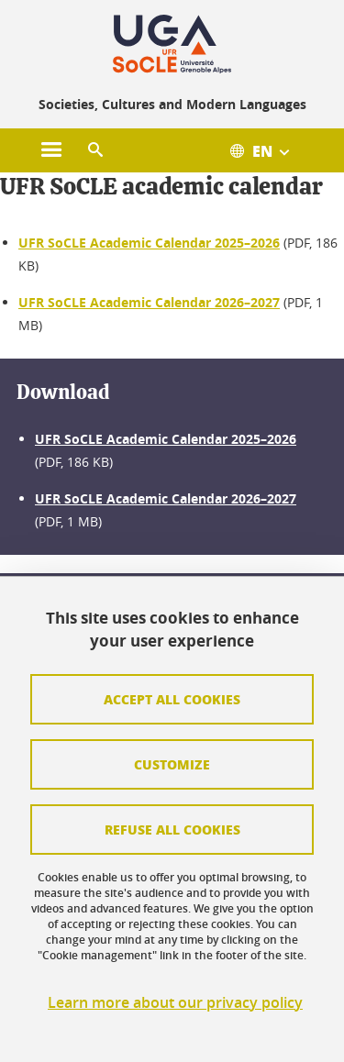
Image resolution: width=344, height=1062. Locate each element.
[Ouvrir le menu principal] (51, 150)
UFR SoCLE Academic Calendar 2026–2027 (149, 302)
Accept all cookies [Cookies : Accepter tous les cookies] (172, 699)
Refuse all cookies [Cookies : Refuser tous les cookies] (172, 829)
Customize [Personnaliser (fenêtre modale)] (172, 764)
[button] (95, 150)
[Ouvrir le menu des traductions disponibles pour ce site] (269, 150)
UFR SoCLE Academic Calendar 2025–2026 (149, 242)
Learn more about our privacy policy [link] (175, 1003)
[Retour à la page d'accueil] (171, 44)
